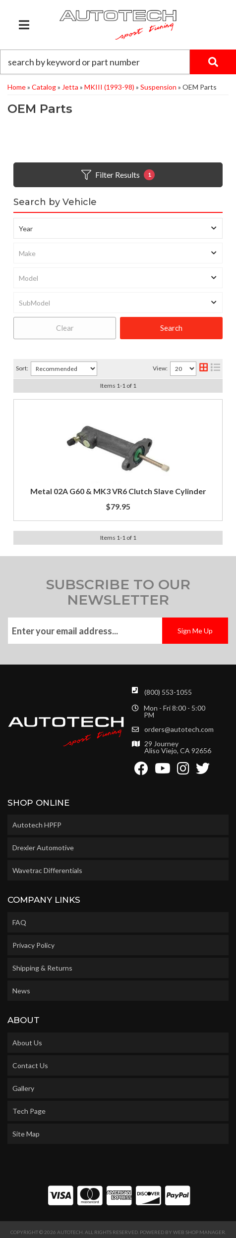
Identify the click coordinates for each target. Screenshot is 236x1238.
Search (171, 327)
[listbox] (118, 228)
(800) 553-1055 (168, 692)
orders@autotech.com (179, 729)
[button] (118, 62)
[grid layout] (203, 368)
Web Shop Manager (199, 1232)
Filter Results (118, 174)
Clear (65, 327)
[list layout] (215, 368)
